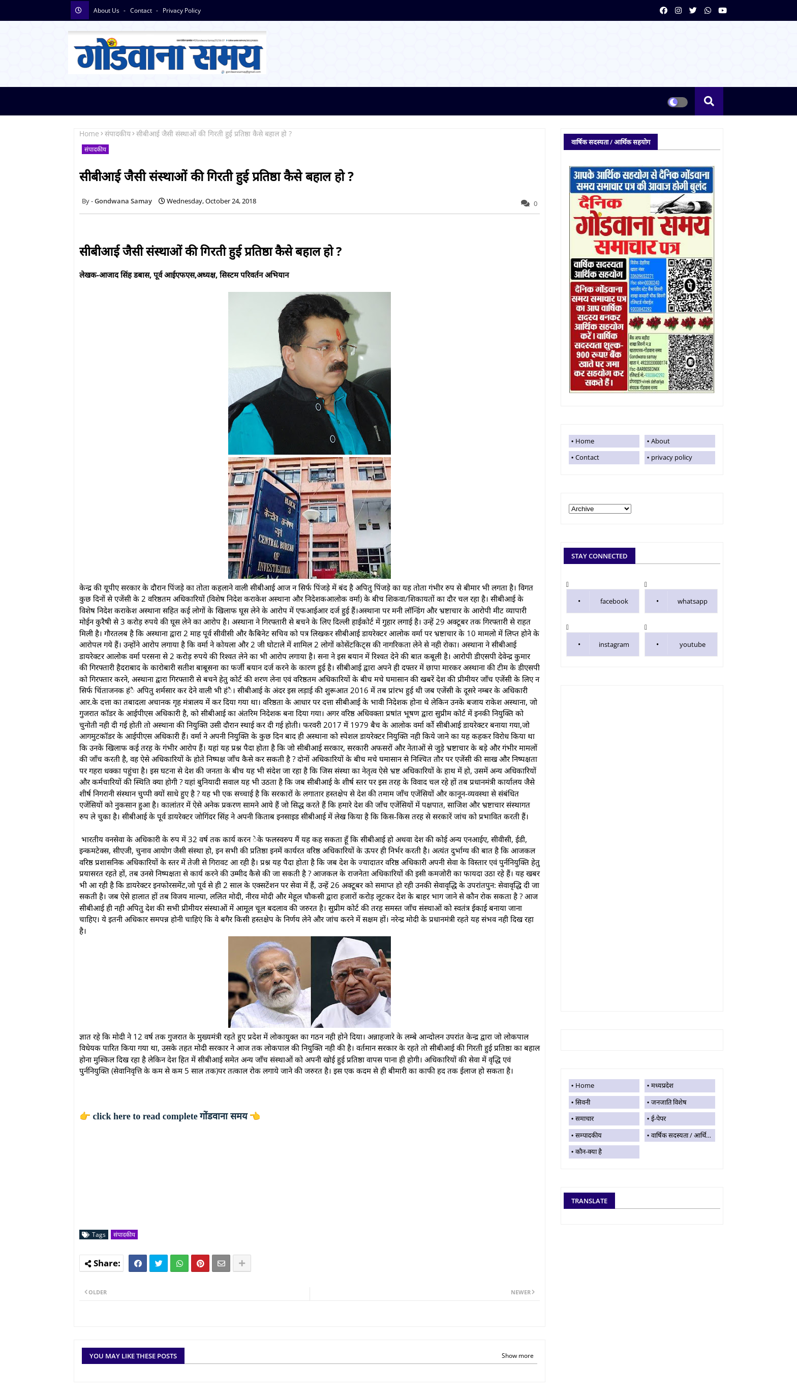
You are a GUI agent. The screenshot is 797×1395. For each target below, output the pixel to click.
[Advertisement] (642, 848)
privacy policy (182, 10)
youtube (693, 644)
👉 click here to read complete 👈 (169, 1116)
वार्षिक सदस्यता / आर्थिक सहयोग (683, 1135)
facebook (614, 601)
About (660, 441)
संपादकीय (118, 133)
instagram (614, 644)
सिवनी (582, 1102)
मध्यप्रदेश (662, 1085)
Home (89, 133)
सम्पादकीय (588, 1135)
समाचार (584, 1118)
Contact (587, 457)
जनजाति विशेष (669, 1102)
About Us (107, 10)
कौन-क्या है (588, 1151)
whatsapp (693, 601)
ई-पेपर (658, 1118)
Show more (518, 1355)
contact (142, 10)
